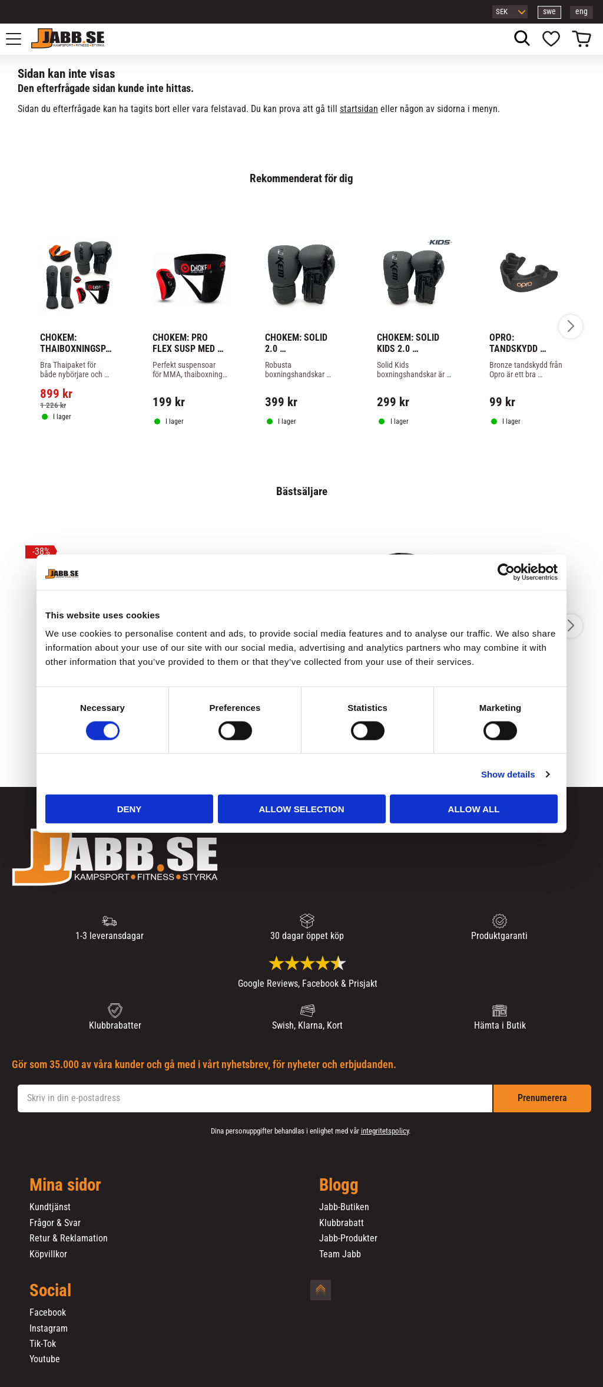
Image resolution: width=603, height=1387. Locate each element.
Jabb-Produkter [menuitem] (348, 1238)
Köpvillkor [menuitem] (48, 1254)
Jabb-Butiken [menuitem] (344, 1207)
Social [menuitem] (50, 1290)
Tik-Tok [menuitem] (42, 1344)
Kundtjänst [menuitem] (50, 1207)
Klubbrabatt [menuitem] (341, 1223)
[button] (20, 39)
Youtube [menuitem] (44, 1359)
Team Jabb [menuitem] (340, 1254)
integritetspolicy (385, 1130)
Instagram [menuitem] (48, 1328)
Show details (508, 774)
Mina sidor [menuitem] (65, 1185)
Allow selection (301, 809)
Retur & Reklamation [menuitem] (68, 1238)
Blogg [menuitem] (339, 1185)
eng (581, 11)
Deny (129, 809)
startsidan (359, 108)
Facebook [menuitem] (47, 1312)
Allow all (474, 809)
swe (549, 11)
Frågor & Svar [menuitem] (55, 1223)
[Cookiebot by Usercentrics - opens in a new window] (506, 572)
